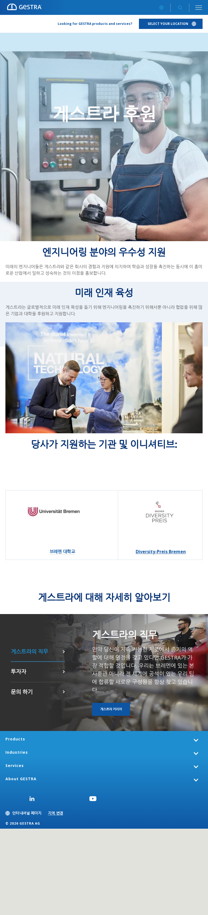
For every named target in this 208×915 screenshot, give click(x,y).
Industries (16, 752)
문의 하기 (63, 691)
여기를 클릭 (63, 671)
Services (14, 765)
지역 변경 (55, 813)
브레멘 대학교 (62, 552)
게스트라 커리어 (63, 651)
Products (15, 739)
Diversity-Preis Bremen (161, 552)
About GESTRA (21, 778)
